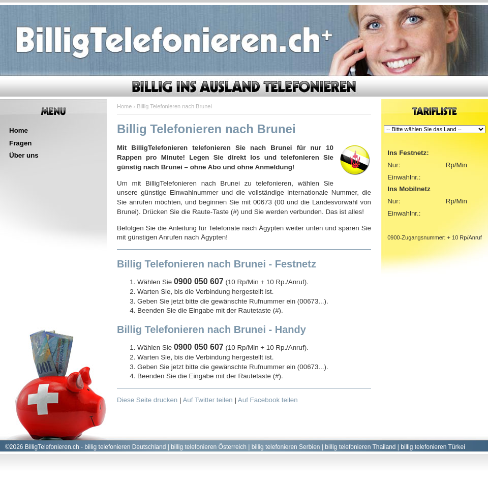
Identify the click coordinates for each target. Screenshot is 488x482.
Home (18, 130)
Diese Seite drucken (147, 400)
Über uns (24, 155)
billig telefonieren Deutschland (125, 446)
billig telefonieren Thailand (360, 446)
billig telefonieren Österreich (209, 446)
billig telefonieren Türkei (433, 446)
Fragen (20, 143)
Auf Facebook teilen (268, 400)
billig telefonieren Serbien (286, 446)
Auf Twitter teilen (207, 400)
